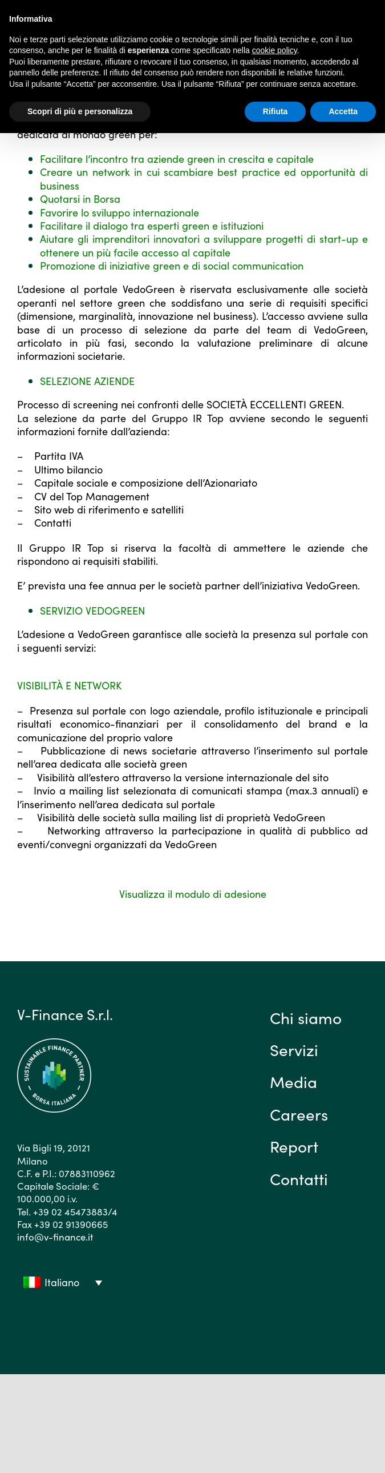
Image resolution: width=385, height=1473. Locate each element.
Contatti (299, 1178)
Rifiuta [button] (275, 111)
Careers (299, 1113)
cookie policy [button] (274, 50)
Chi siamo (306, 1017)
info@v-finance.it (55, 1236)
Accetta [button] (343, 111)
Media (293, 1081)
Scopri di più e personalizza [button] (79, 111)
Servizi (294, 1049)
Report (294, 1145)
